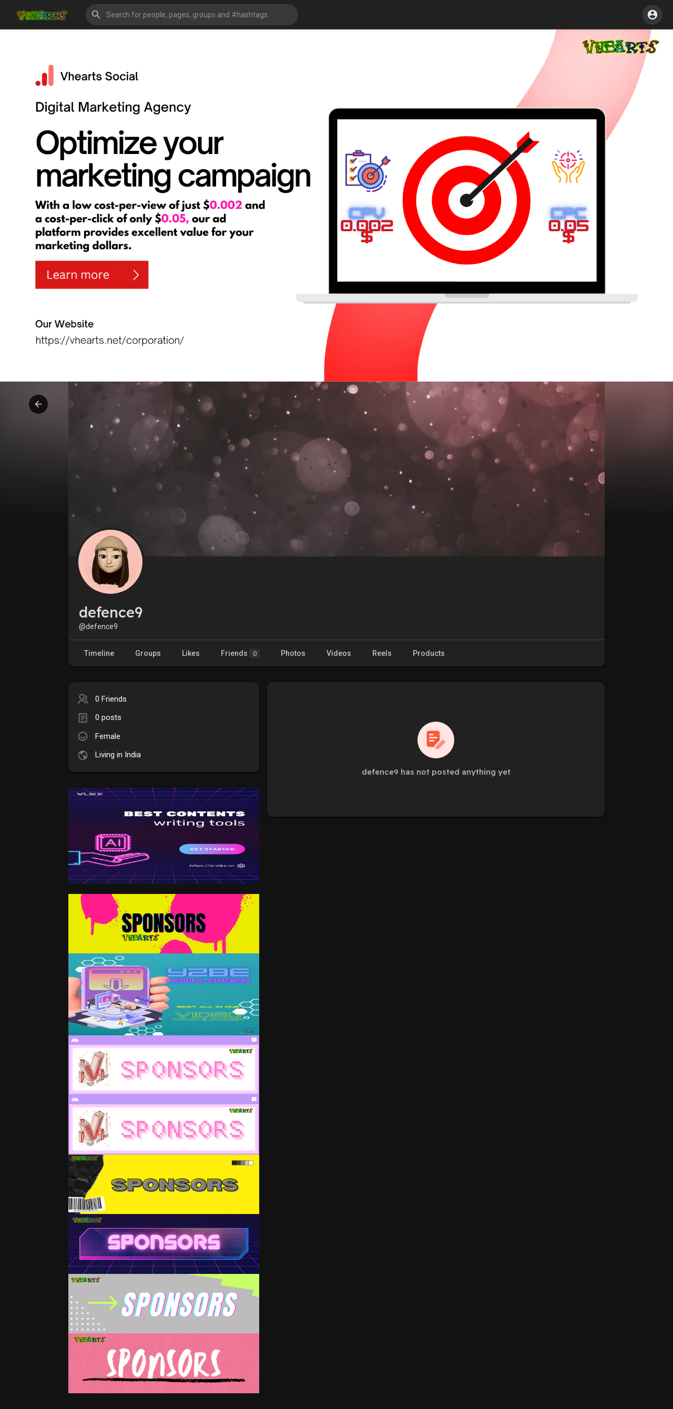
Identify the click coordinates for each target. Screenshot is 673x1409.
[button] (192, 14)
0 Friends (111, 699)
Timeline (99, 653)
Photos (293, 653)
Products (429, 653)
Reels (382, 653)
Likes (191, 653)
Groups (148, 653)
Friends (240, 653)
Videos (339, 653)
